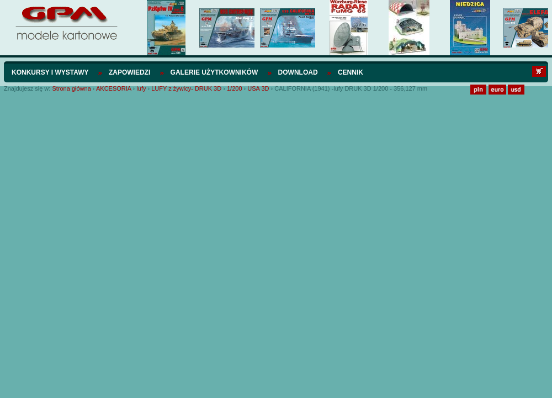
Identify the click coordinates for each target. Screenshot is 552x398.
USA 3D (258, 88)
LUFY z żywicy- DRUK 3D (186, 88)
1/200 (234, 88)
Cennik (350, 72)
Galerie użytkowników (214, 72)
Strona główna (71, 88)
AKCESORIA (113, 88)
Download (298, 72)
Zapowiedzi (129, 72)
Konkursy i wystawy (50, 72)
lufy (141, 88)
